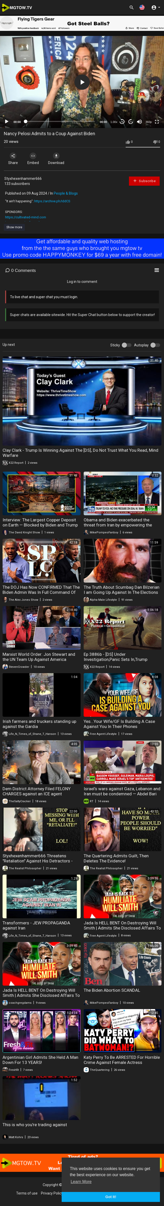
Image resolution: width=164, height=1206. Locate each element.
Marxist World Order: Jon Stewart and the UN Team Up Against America (39, 657)
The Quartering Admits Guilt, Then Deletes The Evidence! (116, 858)
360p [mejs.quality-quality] (149, 121)
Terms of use (27, 1193)
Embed (34, 159)
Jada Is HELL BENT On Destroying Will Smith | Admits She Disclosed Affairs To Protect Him (122, 928)
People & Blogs (66, 193)
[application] (82, 82)
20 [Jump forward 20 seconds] (131, 122)
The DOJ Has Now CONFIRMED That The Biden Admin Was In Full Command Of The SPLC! (41, 592)
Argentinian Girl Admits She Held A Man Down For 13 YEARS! (40, 1060)
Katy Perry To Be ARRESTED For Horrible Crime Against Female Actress (122, 1060)
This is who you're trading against (35, 1124)
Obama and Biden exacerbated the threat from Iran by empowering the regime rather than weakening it (118, 525)
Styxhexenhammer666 (23, 179)
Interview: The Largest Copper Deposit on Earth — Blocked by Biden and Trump (40, 522)
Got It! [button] (110, 1197)
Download (58, 159)
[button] (142, 7)
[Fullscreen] (156, 121)
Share (13, 159)
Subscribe (144, 181)
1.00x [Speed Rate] (114, 121)
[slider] (60, 121)
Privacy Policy (52, 1193)
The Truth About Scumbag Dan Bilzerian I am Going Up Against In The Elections (121, 590)
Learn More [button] (81, 1181)
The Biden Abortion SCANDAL (112, 990)
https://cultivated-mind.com (25, 217)
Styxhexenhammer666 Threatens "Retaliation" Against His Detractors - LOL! (38, 861)
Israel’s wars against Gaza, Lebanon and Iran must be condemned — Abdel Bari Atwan (122, 793)
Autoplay (141, 345)
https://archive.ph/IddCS (52, 201)
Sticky (115, 345)
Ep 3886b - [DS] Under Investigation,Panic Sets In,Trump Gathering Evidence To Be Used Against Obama (121, 662)
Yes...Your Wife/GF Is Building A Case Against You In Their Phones (119, 724)
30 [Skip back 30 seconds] (122, 122)
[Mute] (139, 121)
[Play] (6, 121)
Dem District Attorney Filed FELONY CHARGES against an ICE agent (37, 791)
